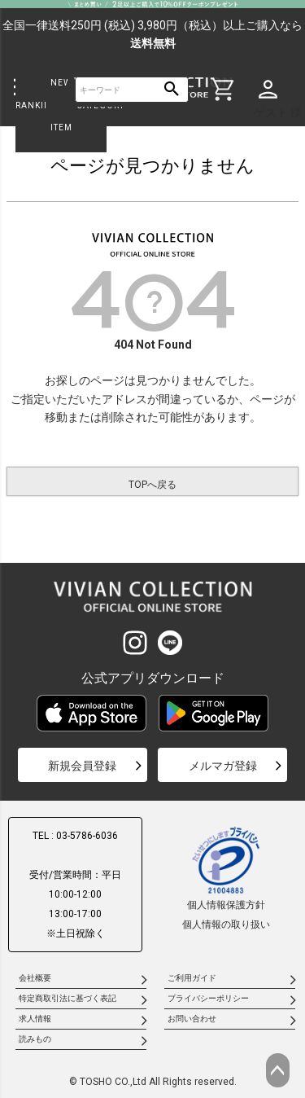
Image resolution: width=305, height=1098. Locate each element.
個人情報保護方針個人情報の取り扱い (226, 877)
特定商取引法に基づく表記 (67, 998)
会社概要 (35, 977)
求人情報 (35, 1018)
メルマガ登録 (223, 765)
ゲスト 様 (278, 112)
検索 (172, 90)
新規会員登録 (82, 765)
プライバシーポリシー (208, 998)
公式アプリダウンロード (152, 678)
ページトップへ (278, 1070)
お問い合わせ (192, 1018)
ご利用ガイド (192, 977)
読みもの (35, 1038)
